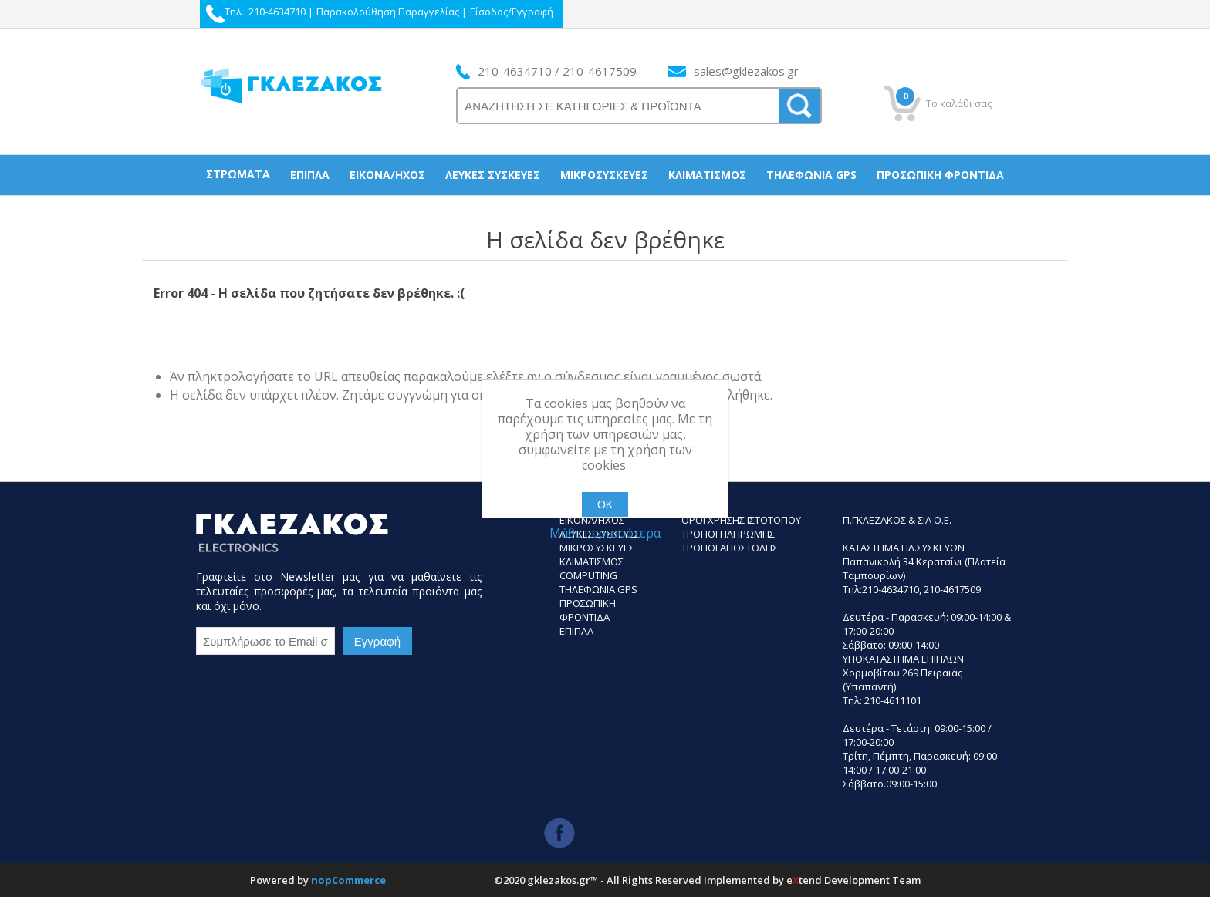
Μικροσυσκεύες (604, 174)
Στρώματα (238, 174)
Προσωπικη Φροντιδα (587, 610)
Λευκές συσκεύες (492, 174)
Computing (588, 575)
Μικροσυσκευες (596, 548)
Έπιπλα (310, 174)
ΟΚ (605, 504)
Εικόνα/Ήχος (387, 174)
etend (804, 880)
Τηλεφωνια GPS (598, 589)
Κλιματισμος (591, 561)
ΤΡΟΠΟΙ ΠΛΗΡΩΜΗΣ (728, 534)
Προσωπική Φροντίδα (940, 174)
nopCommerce (348, 880)
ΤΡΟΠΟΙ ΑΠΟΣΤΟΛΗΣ (729, 548)
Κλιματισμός (707, 174)
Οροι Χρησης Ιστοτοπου (741, 520)
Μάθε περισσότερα (605, 532)
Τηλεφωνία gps (811, 174)
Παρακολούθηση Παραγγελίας (387, 12)
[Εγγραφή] (265, 641)
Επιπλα (576, 631)
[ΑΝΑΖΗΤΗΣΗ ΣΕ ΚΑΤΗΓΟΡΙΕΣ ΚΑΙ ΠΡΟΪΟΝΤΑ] (618, 106)
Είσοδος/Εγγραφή (511, 12)
